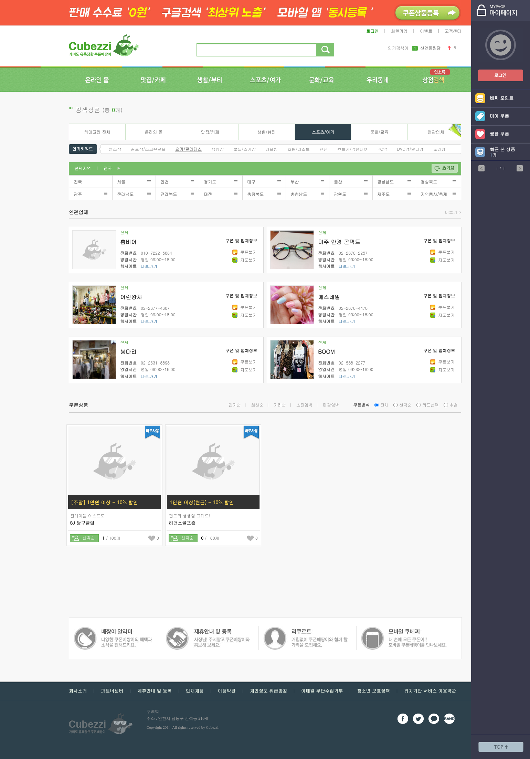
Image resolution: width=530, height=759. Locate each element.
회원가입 (399, 31)
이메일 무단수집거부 (322, 690)
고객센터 (453, 31)
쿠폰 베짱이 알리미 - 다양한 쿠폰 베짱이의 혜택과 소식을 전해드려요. (401, 630)
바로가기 (149, 266)
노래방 (439, 149)
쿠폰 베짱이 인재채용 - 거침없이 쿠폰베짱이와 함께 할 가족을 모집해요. (207, 630)
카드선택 (430, 405)
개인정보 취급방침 (268, 690)
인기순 (235, 405)
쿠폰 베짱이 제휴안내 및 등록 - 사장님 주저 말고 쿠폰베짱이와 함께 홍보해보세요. (113, 630)
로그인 (372, 31)
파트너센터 (112, 690)
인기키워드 (82, 148)
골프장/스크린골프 (148, 149)
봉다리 (128, 352)
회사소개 (78, 690)
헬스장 (115, 149)
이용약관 (227, 690)
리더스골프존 (182, 522)
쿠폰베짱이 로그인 (495, 71)
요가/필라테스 (188, 149)
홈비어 (128, 242)
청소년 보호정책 (373, 690)
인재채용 (195, 690)
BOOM (326, 352)
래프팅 (271, 149)
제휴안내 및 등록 (154, 690)
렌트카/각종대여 (352, 149)
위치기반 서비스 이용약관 (430, 690)
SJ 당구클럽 (82, 522)
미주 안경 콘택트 (339, 242)
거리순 (280, 405)
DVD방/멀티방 (410, 149)
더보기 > (453, 212)
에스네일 (329, 297)
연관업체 (436, 132)
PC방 (382, 149)
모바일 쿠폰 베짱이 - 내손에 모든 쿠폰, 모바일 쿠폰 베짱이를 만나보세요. (305, 630)
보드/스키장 (244, 149)
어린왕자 (131, 297)
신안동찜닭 (430, 48)
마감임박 (331, 405)
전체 (124, 232)
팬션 (323, 149)
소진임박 (304, 405)
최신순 (257, 405)
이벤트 (426, 31)
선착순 (405, 405)
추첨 (453, 405)
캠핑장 (217, 149)
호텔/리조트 (298, 149)
